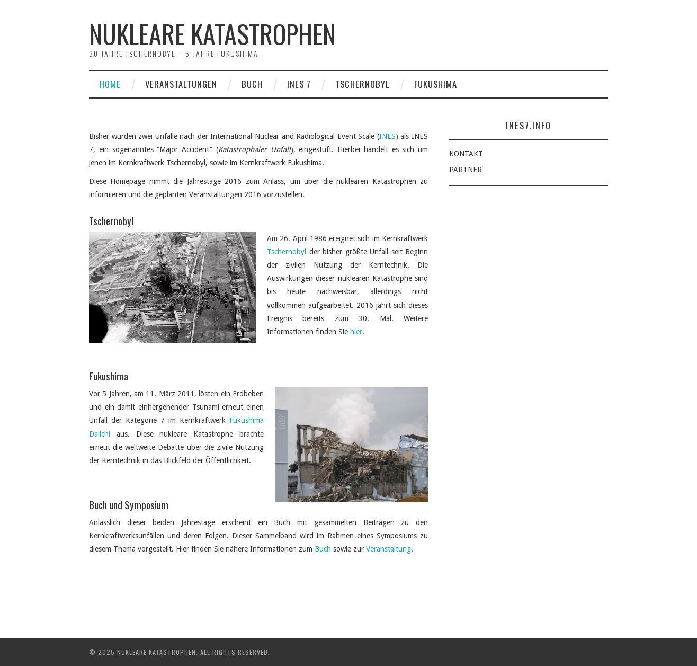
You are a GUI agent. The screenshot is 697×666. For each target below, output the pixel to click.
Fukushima (435, 84)
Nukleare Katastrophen (212, 33)
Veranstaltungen (181, 84)
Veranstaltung (388, 549)
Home (110, 84)
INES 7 (299, 84)
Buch (252, 84)
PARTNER (465, 169)
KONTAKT (466, 153)
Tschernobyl (362, 84)
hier (356, 331)
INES (387, 136)
